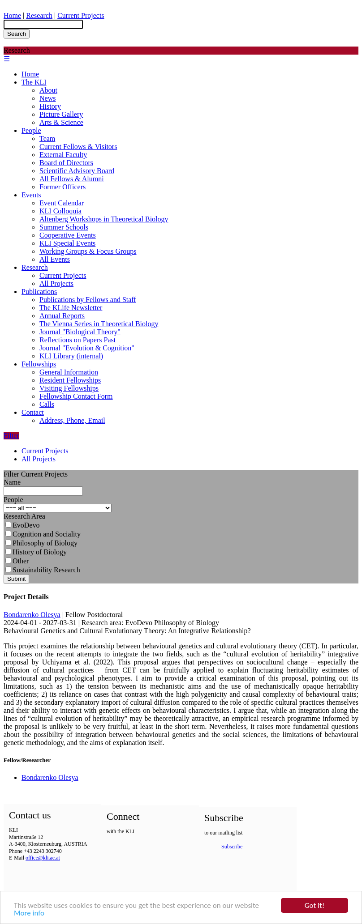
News (47, 98)
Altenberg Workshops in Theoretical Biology (103, 219)
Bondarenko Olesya (32, 614)
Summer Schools (63, 227)
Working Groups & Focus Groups (87, 251)
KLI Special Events (67, 243)
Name (12, 482)
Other (17, 561)
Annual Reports (62, 315)
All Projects (56, 283)
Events (31, 195)
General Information (68, 372)
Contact (33, 412)
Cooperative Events (67, 235)
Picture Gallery (61, 114)
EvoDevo (22, 525)
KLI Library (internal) (71, 356)
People (31, 130)
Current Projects (80, 15)
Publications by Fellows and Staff (87, 299)
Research (39, 15)
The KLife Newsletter (70, 307)
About (48, 90)
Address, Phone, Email (72, 420)
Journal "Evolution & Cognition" (86, 348)
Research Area (24, 516)
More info (29, 913)
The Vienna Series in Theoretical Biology (99, 324)
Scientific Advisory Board (76, 171)
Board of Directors (66, 162)
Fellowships (39, 364)
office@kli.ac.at (43, 858)
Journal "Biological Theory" (80, 332)
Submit (16, 578)
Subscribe (231, 846)
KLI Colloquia (60, 211)
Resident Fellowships (70, 380)
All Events (54, 259)
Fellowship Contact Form (76, 396)
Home (12, 15)
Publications (39, 291)
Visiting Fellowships (69, 388)
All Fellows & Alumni (71, 179)
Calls (46, 404)
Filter (11, 435)
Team (47, 138)
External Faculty (63, 154)
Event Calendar (61, 203)
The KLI (34, 82)
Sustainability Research (42, 570)
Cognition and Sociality (43, 534)
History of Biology (36, 552)
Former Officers (62, 187)
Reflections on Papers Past (77, 340)
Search (16, 33)
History (50, 106)
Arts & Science (61, 122)
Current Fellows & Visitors (78, 146)
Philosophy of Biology (41, 543)
